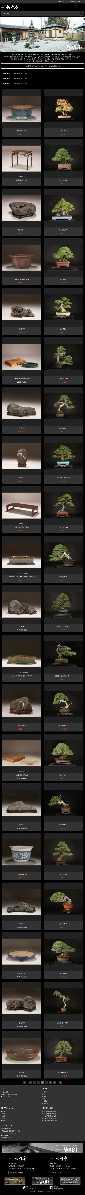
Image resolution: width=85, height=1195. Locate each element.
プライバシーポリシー (9, 1133)
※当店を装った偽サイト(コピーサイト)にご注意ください (42, 66)
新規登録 (73, 1)
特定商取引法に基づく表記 (11, 1131)
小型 (3, 1120)
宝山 (3, 1114)
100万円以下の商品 (50, 1118)
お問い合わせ (6, 1138)
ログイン (81, 1)
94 (60, 1082)
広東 (3, 1111)
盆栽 (2, 1088)
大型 (3, 1116)
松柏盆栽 (5, 1092)
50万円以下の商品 (50, 1116)
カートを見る (63, 1)
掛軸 (45, 1101)
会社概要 (5, 1135)
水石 (45, 1092)
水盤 (45, 1096)
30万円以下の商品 (50, 1114)
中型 (3, 1118)
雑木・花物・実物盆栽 (9, 1094)
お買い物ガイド (7, 1129)
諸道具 (46, 1103)
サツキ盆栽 (6, 1096)
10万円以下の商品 (50, 1111)
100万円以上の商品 (50, 1120)
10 (54, 1082)
